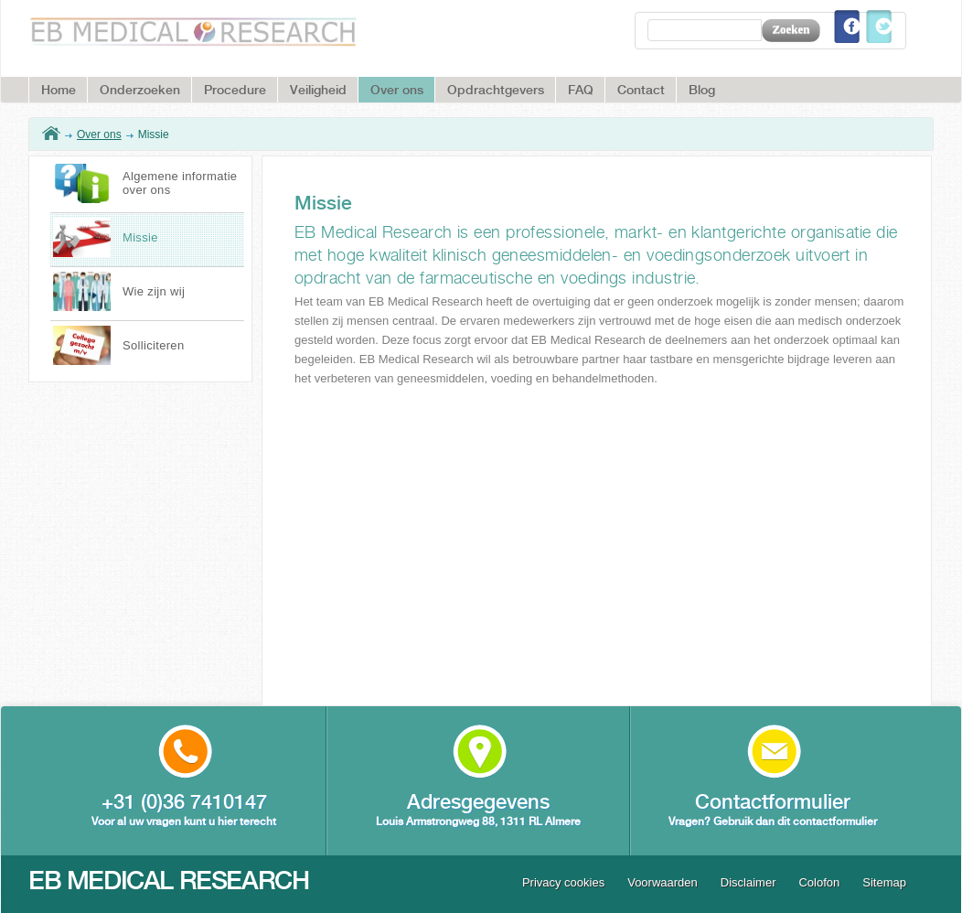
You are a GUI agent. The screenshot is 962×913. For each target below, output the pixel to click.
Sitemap (884, 882)
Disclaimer (748, 882)
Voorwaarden (662, 882)
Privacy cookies (563, 882)
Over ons (99, 134)
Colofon (818, 882)
